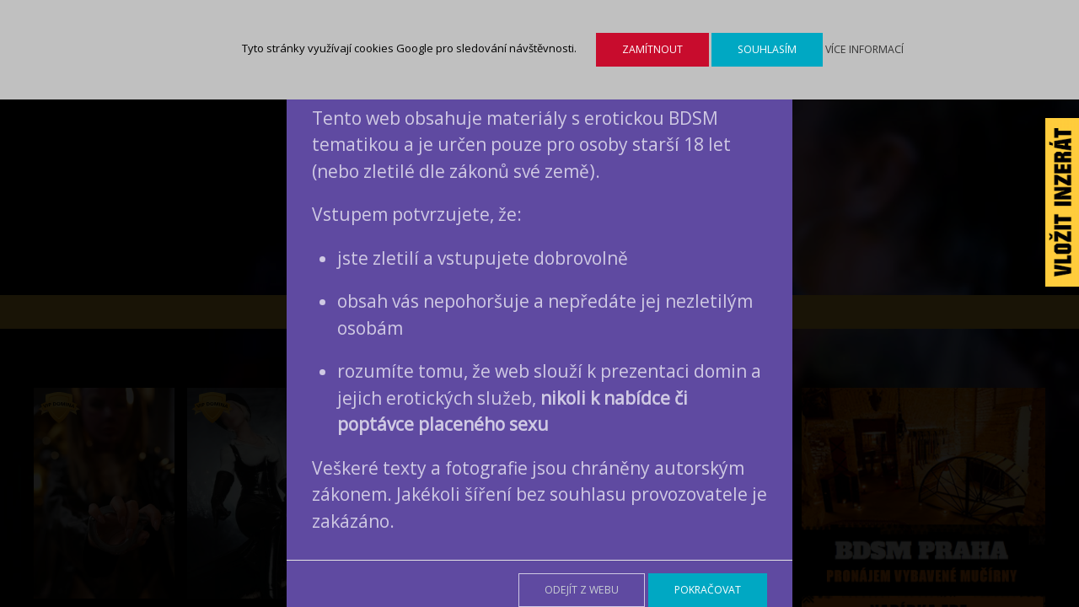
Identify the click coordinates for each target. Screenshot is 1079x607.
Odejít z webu (582, 590)
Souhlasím (767, 49)
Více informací (864, 49)
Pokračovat (707, 590)
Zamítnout (652, 49)
